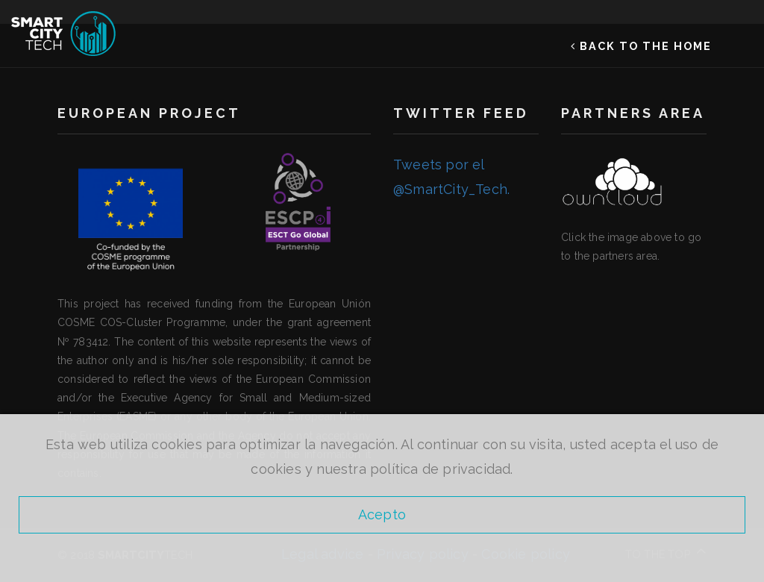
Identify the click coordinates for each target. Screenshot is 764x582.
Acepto (382, 514)
